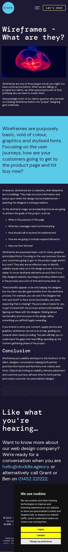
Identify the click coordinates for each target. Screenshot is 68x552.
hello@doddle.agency (25, 467)
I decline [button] (41, 535)
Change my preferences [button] (41, 541)
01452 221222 (32, 479)
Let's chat (54, 8)
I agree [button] (41, 529)
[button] (37, 8)
